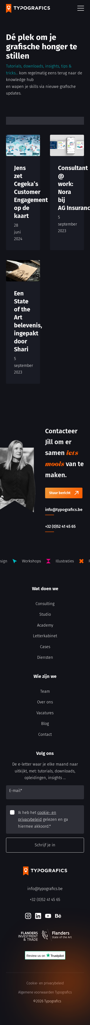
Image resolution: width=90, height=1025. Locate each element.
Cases (45, 646)
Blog (45, 723)
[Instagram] (28, 916)
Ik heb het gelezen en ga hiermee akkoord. (43, 819)
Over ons (45, 702)
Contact (45, 734)
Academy (45, 625)
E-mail (15, 790)
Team (45, 691)
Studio (45, 614)
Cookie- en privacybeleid (45, 983)
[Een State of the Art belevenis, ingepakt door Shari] (23, 322)
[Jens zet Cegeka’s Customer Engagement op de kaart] (23, 192)
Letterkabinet (45, 635)
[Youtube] (48, 916)
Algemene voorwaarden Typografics (45, 992)
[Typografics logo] (28, 8)
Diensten (45, 657)
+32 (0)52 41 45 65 (45, 899)
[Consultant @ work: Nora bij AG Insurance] (67, 192)
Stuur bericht (59, 493)
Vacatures (45, 712)
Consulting (45, 603)
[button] (80, 8)
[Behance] (58, 916)
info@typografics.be (45, 888)
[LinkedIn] (38, 916)
